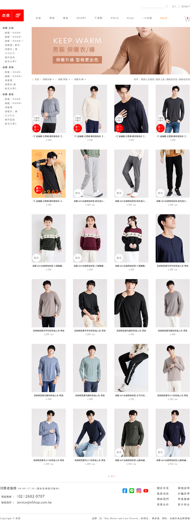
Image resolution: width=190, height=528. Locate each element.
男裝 (52, 18)
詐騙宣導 (184, 493)
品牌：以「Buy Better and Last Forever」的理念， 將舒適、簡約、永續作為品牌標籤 (141, 518)
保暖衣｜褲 (10, 49)
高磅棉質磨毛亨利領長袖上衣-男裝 (172, 266)
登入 (174, 6)
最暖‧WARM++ (13, 41)
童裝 (65, 18)
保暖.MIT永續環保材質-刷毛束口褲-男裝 (92, 201)
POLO (115, 18)
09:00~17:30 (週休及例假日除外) (39, 488)
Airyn (130, 18)
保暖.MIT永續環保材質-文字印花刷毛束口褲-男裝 (137, 395)
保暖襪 (7, 80)
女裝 (38, 18)
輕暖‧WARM (11, 33)
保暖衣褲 (47, 79)
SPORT (81, 18)
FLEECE (8, 53)
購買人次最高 (147, 79)
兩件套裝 (8, 57)
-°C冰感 (147, 18)
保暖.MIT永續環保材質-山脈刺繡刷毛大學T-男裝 (137, 460)
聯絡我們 (163, 499)
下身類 (99, 18)
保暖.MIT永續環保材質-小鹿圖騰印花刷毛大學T (54, 266)
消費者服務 (9, 488)
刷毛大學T (9, 61)
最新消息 (163, 493)
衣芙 (37, 79)
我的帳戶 (185, 6)
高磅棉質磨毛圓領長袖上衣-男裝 (131, 331)
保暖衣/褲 (9, 84)
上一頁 (110, 476)
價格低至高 (184, 79)
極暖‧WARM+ (12, 37)
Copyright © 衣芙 (10, 518)
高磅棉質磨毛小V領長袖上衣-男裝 (172, 395)
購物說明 (184, 488)
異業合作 (163, 504)
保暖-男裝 (63, 79)
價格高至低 (171, 79)
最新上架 (160, 79)
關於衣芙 (163, 488)
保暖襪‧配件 (11, 45)
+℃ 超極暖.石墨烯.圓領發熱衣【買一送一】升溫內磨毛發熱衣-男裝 (62, 136)
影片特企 (184, 504)
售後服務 (184, 499)
